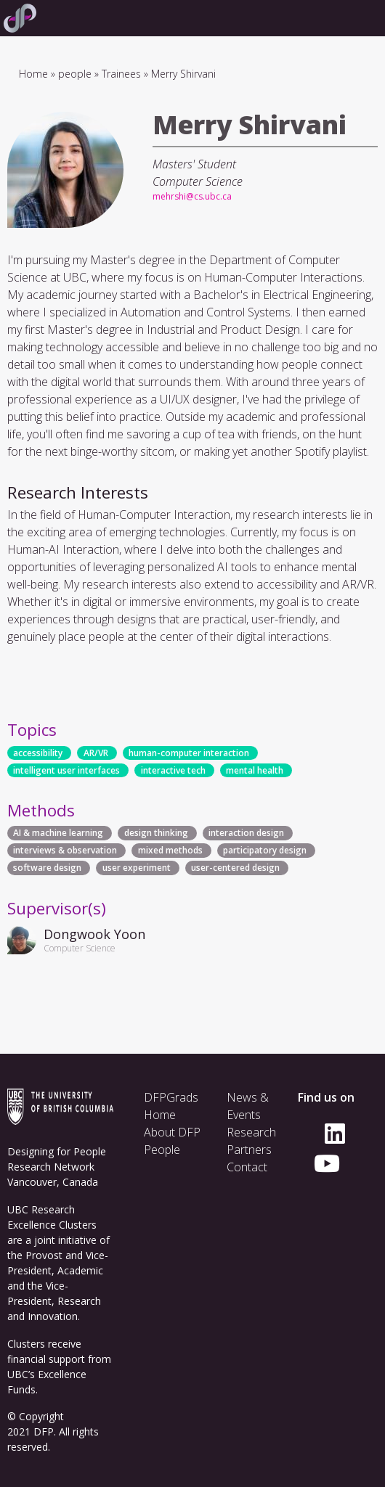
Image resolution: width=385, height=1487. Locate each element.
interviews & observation (65, 851)
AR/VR (96, 753)
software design (47, 868)
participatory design (265, 851)
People (162, 1150)
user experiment (136, 868)
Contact (247, 1167)
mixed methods (170, 851)
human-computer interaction (189, 753)
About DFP (172, 1132)
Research (251, 1132)
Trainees (121, 74)
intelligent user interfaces (66, 770)
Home (33, 74)
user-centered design (235, 868)
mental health (254, 770)
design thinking (156, 833)
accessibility (37, 753)
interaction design (246, 833)
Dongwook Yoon (94, 934)
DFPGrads (171, 1097)
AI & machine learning (58, 833)
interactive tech (173, 770)
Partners (249, 1150)
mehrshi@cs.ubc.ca (192, 196)
